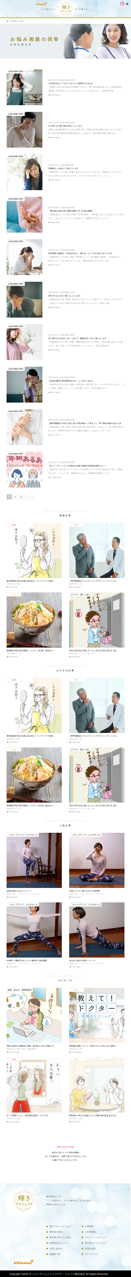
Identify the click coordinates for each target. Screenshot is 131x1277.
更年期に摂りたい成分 (60, 1237)
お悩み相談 (90, 1248)
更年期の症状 (55, 1232)
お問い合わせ (55, 1248)
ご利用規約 (90, 1232)
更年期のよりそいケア (95, 1243)
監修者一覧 (54, 1254)
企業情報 (89, 1226)
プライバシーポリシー (95, 1237)
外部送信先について (59, 1243)
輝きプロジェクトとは (60, 1226)
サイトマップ (91, 1254)
